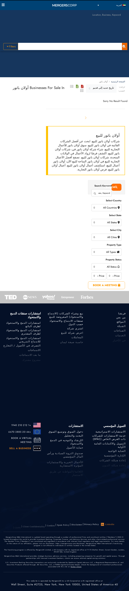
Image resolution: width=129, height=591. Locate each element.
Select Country (113, 200)
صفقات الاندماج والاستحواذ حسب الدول (66, 323)
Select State (115, 215)
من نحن (121, 318)
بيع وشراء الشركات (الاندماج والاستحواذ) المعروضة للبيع (65, 316)
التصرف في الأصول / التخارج (22, 347)
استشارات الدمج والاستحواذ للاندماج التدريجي (23, 342)
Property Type (114, 244)
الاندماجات (34, 352)
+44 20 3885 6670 (19, 432)
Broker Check (76, 571)
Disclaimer (76, 526)
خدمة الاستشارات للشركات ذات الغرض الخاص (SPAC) (109, 438)
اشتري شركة (75, 329)
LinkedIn (107, 524)
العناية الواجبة (117, 452)
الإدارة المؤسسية (115, 457)
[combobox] (101, 88)
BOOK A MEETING (106, 285)
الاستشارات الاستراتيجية (111, 432)
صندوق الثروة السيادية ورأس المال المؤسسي (65, 459)
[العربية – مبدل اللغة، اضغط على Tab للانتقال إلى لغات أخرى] (111, 5)
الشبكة (121, 328)
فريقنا (122, 313)
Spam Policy (63, 527)
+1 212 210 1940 (21, 425)
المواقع (121, 323)
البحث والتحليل (73, 436)
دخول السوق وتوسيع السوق (66, 432)
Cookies (51, 528)
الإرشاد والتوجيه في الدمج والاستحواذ (66, 444)
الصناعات (120, 332)
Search (114, 187)
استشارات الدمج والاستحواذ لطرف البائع (23, 325)
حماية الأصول (74, 449)
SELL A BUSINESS (20, 448)
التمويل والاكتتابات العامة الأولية (110, 447)
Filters (11, 46)
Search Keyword (103, 185)
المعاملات (77, 339)
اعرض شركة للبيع (72, 334)
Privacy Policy (91, 525)
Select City (115, 230)
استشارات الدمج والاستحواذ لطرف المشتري (23, 332)
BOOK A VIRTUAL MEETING (21, 440)
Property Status (113, 259)
